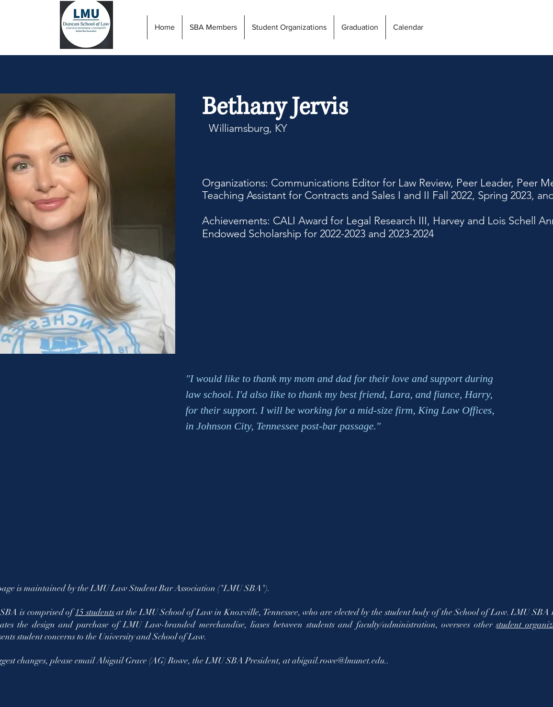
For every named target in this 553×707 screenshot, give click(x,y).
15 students (94, 612)
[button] (359, 27)
